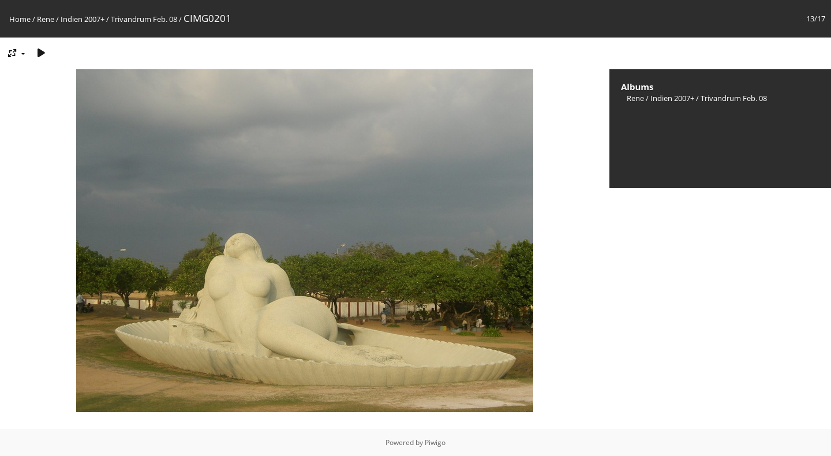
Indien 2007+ (82, 19)
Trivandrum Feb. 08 (144, 19)
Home (20, 19)
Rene (45, 19)
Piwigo (435, 442)
